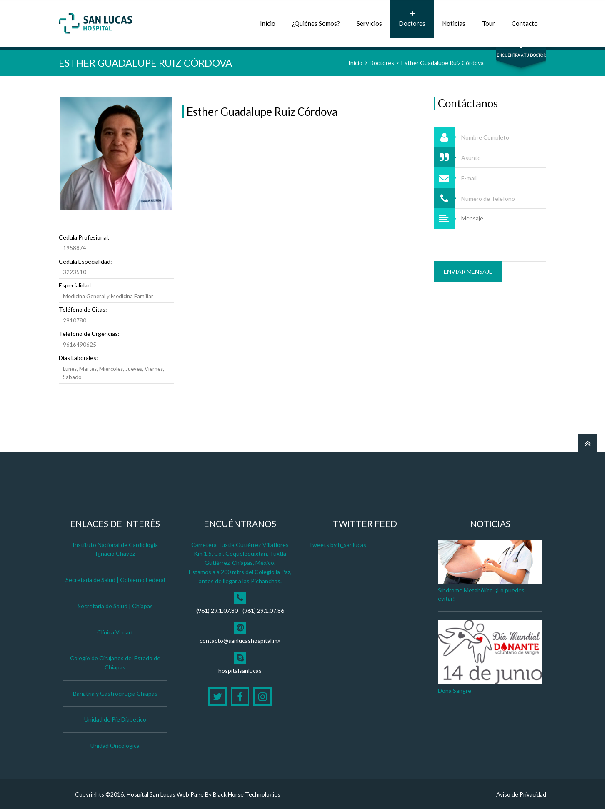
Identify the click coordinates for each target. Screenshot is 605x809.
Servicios (369, 19)
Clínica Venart (115, 632)
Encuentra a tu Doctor (521, 55)
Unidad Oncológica (115, 745)
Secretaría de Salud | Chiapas (115, 605)
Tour (488, 19)
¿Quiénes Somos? (316, 19)
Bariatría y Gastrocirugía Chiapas (115, 693)
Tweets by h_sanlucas (337, 544)
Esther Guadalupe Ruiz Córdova (442, 62)
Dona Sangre (454, 690)
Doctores (412, 19)
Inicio (267, 19)
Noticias (453, 19)
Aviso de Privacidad (521, 794)
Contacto (525, 19)
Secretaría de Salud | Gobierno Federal (115, 579)
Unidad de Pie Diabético (115, 719)
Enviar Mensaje (468, 271)
